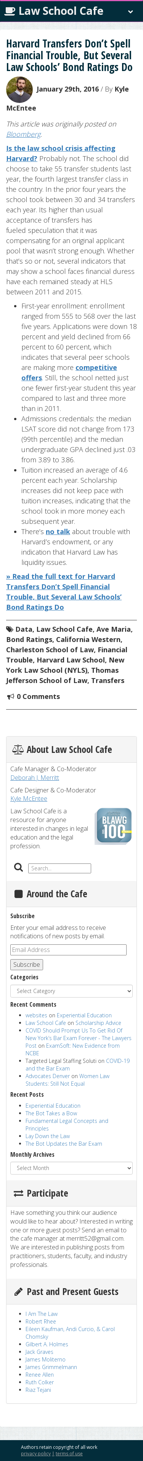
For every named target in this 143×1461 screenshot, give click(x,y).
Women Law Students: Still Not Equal (67, 1079)
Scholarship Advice (98, 1022)
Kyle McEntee (28, 798)
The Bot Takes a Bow (51, 1113)
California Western (88, 639)
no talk (58, 531)
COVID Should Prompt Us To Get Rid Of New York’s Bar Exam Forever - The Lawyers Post (79, 1038)
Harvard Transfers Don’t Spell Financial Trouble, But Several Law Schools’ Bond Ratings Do (69, 55)
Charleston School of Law (50, 649)
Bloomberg (23, 134)
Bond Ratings (29, 639)
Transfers (107, 680)
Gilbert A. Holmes (47, 1344)
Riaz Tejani (38, 1389)
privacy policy (36, 1453)
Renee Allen (40, 1374)
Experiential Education (84, 1015)
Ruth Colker (40, 1382)
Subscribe (26, 964)
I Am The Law (42, 1313)
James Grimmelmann (51, 1367)
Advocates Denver (48, 1076)
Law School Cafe (53, 10)
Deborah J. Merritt (34, 777)
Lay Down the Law (48, 1136)
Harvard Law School (71, 659)
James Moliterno (46, 1359)
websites (36, 1015)
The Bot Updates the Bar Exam (64, 1143)
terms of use (69, 1453)
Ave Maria (113, 629)
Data (23, 629)
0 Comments (38, 696)
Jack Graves (39, 1351)
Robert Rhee (41, 1321)
